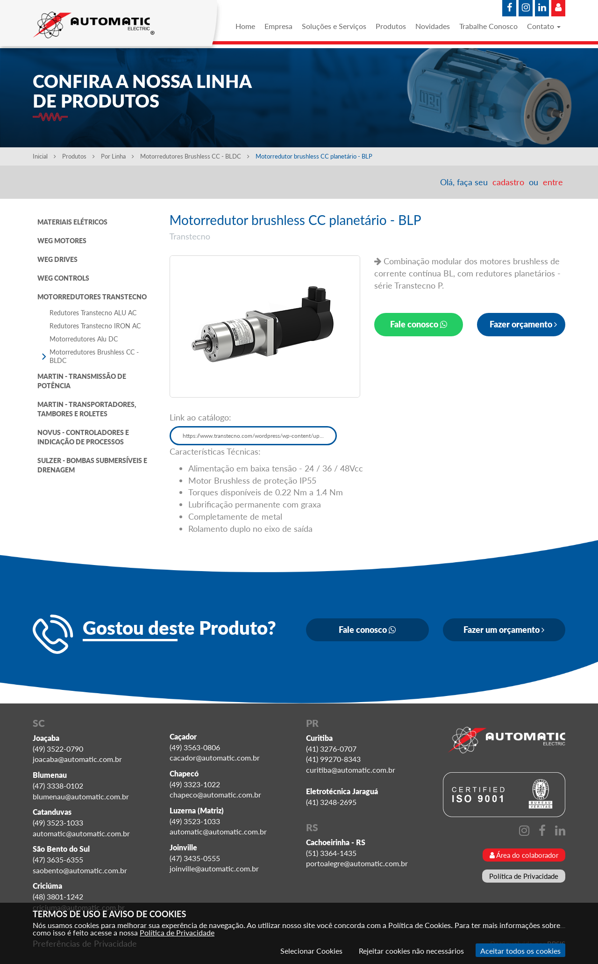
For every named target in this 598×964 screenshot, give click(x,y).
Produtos (391, 26)
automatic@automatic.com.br (81, 833)
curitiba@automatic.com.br (350, 769)
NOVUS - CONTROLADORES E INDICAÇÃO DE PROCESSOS (83, 437)
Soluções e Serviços (334, 26)
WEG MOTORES (61, 241)
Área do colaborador (524, 855)
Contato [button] (544, 26)
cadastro (508, 182)
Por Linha (117, 156)
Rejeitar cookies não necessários (411, 950)
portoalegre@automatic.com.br (357, 863)
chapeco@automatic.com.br (215, 794)
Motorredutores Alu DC (84, 339)
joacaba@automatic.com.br (77, 758)
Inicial (44, 156)
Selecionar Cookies (311, 950)
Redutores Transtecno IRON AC (95, 326)
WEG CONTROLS (63, 278)
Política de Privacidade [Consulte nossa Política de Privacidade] (177, 932)
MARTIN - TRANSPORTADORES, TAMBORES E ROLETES (86, 409)
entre (553, 182)
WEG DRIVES (57, 259)
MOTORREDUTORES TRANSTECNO (92, 297)
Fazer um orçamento (503, 629)
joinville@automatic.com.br (214, 868)
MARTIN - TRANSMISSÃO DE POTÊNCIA (81, 381)
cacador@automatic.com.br (215, 757)
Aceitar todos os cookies (520, 950)
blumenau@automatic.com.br (81, 796)
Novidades (432, 26)
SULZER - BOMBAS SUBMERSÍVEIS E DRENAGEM (92, 465)
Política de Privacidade (523, 876)
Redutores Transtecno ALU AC (93, 313)
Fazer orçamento (523, 324)
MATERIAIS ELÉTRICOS (72, 222)
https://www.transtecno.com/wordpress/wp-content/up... (253, 435)
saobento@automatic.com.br (80, 870)
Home (245, 26)
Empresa (278, 26)
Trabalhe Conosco (488, 26)
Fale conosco (418, 324)
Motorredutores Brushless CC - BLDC (195, 156)
